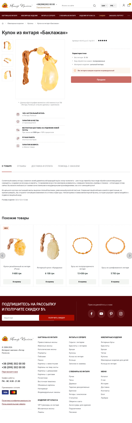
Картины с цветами (46, 374)
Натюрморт (43, 388)
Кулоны (30, 23)
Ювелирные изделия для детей (114, 360)
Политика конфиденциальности (16, 400)
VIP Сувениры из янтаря (48, 405)
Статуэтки (73, 398)
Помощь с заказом (69, 166)
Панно (40, 360)
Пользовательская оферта (13, 404)
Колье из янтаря (76, 356)
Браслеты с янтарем (78, 345)
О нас (103, 380)
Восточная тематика (47, 381)
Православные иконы (47, 342)
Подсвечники (75, 408)
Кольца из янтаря (108, 363)
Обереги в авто (75, 401)
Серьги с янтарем (76, 342)
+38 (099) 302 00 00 (13, 367)
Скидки (102, 15)
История (104, 383)
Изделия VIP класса (87, 15)
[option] (7, 45)
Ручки (71, 376)
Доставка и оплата (42, 166)
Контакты (105, 390)
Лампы (41, 412)
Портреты (42, 353)
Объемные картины (46, 385)
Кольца (72, 360)
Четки (103, 353)
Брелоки (72, 390)
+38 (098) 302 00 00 (13, 363)
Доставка (105, 387)
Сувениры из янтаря (67, 15)
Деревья (72, 383)
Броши (72, 349)
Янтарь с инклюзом (77, 394)
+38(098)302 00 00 (45, 4)
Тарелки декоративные (79, 387)
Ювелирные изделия (29, 15)
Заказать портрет (116, 15)
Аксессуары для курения (80, 405)
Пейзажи (42, 356)
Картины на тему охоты (48, 367)
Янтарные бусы (107, 342)
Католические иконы (47, 349)
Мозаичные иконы (46, 408)
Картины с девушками (47, 370)
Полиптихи (43, 378)
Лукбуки (104, 398)
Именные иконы (45, 345)
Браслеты (105, 345)
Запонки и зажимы (77, 363)
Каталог (104, 376)
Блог (103, 394)
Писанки (73, 412)
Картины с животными (48, 363)
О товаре (7, 166)
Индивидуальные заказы (49, 392)
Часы (71, 380)
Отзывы (21, 166)
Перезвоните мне (43, 7)
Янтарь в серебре (48, 15)
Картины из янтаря (9, 15)
